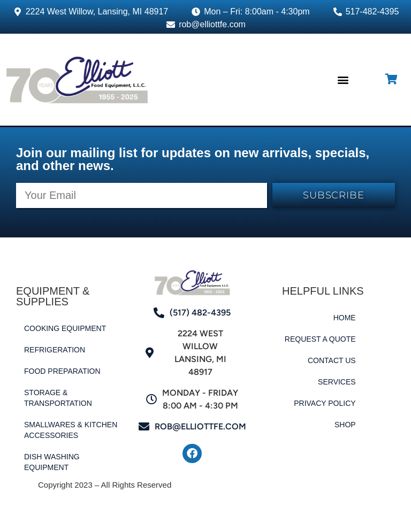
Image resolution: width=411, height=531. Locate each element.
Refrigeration (54, 349)
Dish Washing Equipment (52, 462)
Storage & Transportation (58, 397)
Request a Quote (320, 339)
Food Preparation (62, 371)
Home (344, 317)
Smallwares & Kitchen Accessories (70, 430)
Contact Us (332, 360)
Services (337, 382)
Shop (345, 424)
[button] (343, 79)
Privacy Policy (324, 403)
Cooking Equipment (65, 328)
